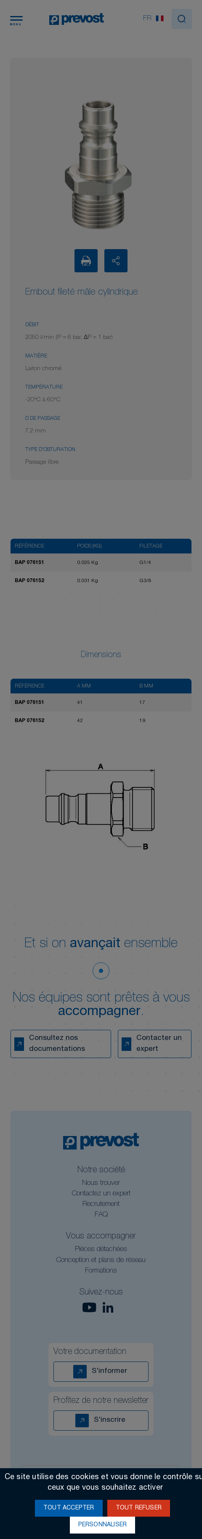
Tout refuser (139, 1508)
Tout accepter (68, 1508)
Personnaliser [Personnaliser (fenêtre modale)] (102, 1525)
